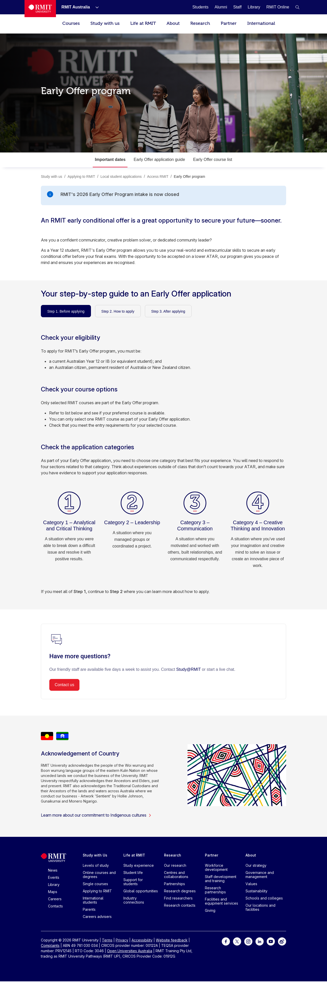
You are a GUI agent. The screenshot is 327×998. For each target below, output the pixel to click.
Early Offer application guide (159, 159)
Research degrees (180, 891)
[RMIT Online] (278, 7)
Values (251, 884)
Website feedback (172, 940)
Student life (133, 872)
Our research (175, 865)
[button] (297, 7)
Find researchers (178, 898)
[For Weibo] (282, 941)
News (52, 870)
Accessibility (142, 940)
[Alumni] (221, 7)
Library (54, 884)
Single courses (95, 884)
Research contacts (179, 905)
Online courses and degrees (99, 874)
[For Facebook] (226, 941)
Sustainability (256, 891)
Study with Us (95, 855)
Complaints (50, 945)
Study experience (138, 865)
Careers (55, 899)
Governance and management (260, 874)
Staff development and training (220, 878)
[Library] (254, 7)
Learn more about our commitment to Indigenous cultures (96, 815)
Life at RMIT (143, 23)
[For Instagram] (248, 941)
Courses (71, 23)
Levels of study (96, 865)
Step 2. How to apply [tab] (117, 311)
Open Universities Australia (129, 951)
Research (200, 23)
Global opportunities (140, 891)
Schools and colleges (264, 898)
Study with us (105, 23)
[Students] (200, 7)
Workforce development (216, 867)
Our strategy (256, 865)
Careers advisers (97, 916)
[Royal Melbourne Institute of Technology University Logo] (40, 8)
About (173, 23)
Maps (52, 892)
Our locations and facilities (260, 907)
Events (53, 877)
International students (93, 900)
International (261, 23)
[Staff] (237, 7)
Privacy (122, 940)
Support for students (133, 882)
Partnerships (174, 884)
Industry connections (133, 900)
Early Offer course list (212, 159)
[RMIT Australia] (75, 7)
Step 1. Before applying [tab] (66, 311)
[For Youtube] (271, 941)
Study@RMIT (188, 669)
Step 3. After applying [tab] (168, 311)
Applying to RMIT (97, 891)
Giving (210, 910)
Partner (229, 23)
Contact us (64, 685)
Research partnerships (215, 890)
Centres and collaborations (176, 874)
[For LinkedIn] (259, 941)
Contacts (55, 906)
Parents (89, 909)
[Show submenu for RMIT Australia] (95, 7)
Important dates (110, 159)
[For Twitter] (237, 941)
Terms (107, 940)
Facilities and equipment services (221, 901)
